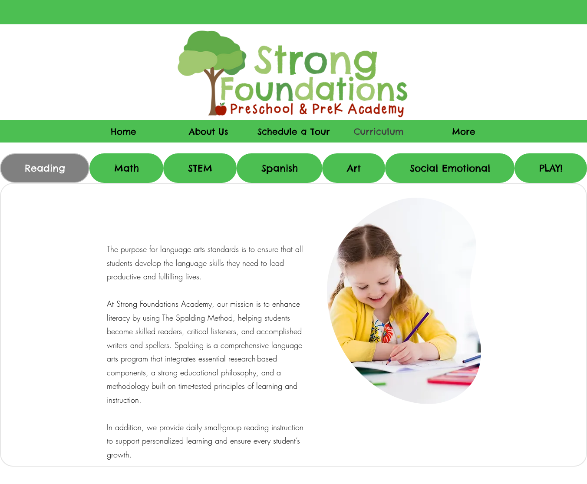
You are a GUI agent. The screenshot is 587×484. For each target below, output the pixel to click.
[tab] (44, 168)
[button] (463, 131)
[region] (404, 300)
